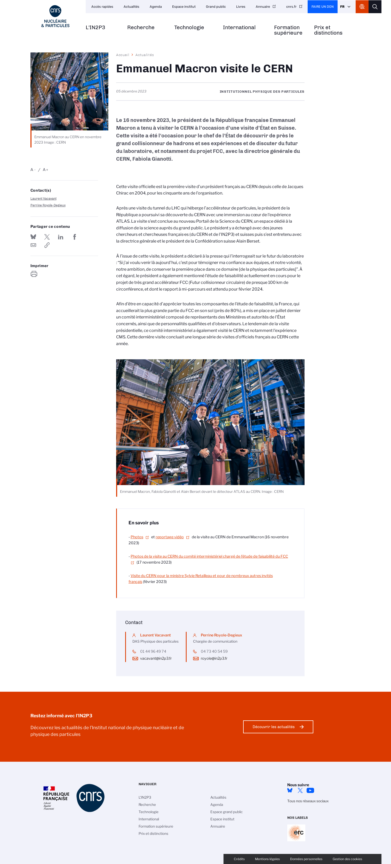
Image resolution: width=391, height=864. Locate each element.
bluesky (290, 790)
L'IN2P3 (95, 27)
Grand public (216, 7)
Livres (240, 7)
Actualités (131, 7)
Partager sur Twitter (47, 237)
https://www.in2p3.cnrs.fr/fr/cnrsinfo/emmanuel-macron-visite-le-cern (47, 245)
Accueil (123, 55)
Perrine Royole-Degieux (48, 205)
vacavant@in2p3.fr (156, 658)
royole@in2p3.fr (214, 658)
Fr (342, 7)
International (239, 27)
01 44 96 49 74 (153, 651)
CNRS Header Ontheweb (362, 6)
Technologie (189, 27)
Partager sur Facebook (74, 237)
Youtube (310, 790)
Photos (137, 537)
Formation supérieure (288, 30)
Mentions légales (267, 859)
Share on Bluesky (33, 237)
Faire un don (323, 7)
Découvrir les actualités (274, 727)
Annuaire (263, 7)
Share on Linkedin (60, 237)
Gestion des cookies (347, 859)
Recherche (141, 27)
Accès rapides (102, 7)
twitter (300, 790)
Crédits (239, 859)
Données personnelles (306, 859)
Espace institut (184, 7)
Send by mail (33, 245)
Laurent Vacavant (43, 198)
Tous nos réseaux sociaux (308, 801)
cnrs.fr (291, 7)
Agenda (156, 7)
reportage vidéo (170, 537)
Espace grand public (226, 812)
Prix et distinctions (328, 30)
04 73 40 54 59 (214, 651)
